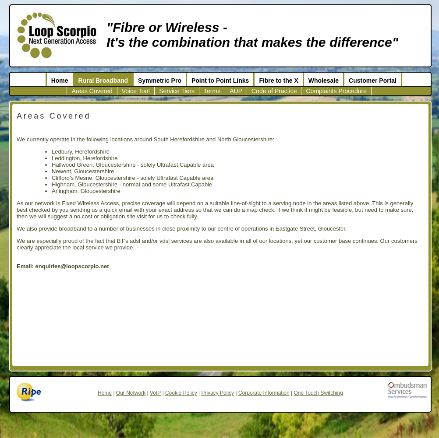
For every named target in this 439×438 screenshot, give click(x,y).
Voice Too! (136, 91)
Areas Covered (91, 91)
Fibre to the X (278, 80)
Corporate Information (264, 393)
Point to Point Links (220, 80)
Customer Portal (373, 80)
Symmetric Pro (159, 80)
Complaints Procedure (336, 91)
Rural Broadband (103, 80)
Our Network (130, 393)
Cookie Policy (181, 393)
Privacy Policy (217, 393)
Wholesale (323, 80)
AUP (236, 91)
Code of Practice (274, 91)
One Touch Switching (318, 393)
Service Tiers (177, 91)
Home (59, 80)
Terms (212, 91)
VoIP (155, 393)
